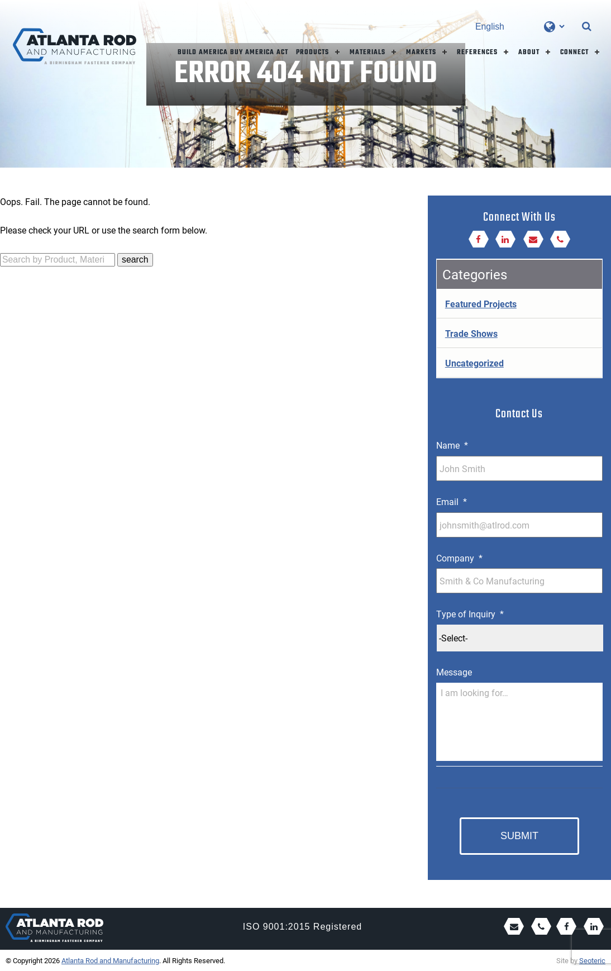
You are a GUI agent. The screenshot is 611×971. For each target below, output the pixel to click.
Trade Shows (471, 333)
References (477, 52)
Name (452, 445)
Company (459, 558)
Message (454, 672)
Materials (367, 52)
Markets (421, 52)
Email (451, 501)
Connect (574, 52)
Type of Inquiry (470, 614)
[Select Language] (519, 26)
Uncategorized (474, 363)
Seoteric (592, 960)
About (529, 52)
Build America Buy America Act (233, 52)
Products (312, 52)
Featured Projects (481, 304)
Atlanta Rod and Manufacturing (110, 960)
